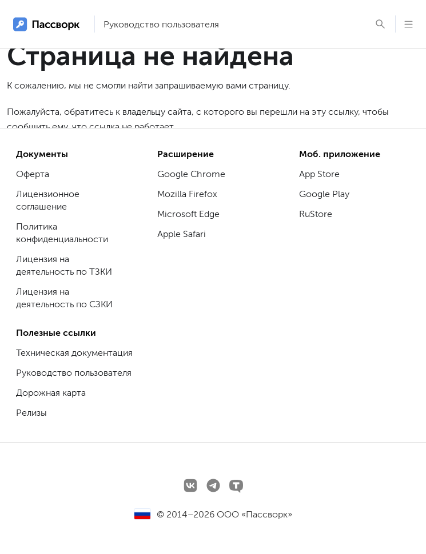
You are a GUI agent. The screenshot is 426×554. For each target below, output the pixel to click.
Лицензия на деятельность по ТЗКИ (64, 265)
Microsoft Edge (188, 213)
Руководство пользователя (161, 24)
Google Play (324, 193)
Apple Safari (181, 233)
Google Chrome (191, 173)
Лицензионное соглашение (47, 200)
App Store (319, 173)
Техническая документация (74, 352)
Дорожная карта (51, 392)
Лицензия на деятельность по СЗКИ (64, 298)
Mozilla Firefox (187, 193)
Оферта (32, 173)
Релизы (31, 412)
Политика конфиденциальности (62, 232)
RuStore (315, 213)
